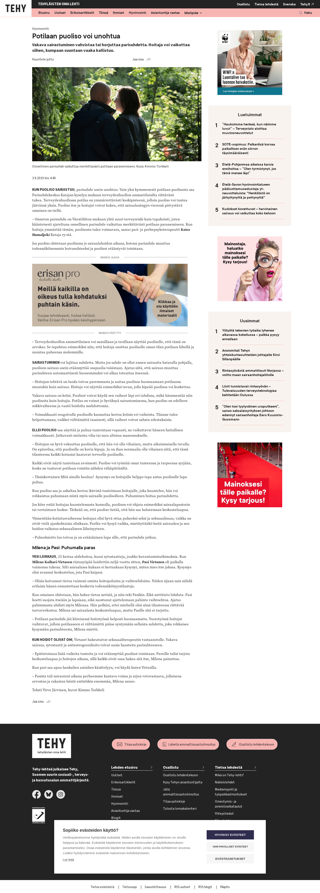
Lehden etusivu (124, 767)
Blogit (116, 818)
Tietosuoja (129, 887)
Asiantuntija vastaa (165, 13)
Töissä (103, 13)
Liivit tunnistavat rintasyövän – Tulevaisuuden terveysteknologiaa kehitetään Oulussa (249, 390)
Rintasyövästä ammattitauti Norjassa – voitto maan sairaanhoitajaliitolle (253, 372)
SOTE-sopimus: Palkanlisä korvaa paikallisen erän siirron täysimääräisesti (248, 148)
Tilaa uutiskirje (135, 744)
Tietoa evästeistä (102, 887)
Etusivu (44, 13)
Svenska (289, 4)
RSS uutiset (182, 887)
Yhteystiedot (224, 813)
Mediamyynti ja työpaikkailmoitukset (231, 792)
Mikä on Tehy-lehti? (229, 775)
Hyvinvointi (137, 13)
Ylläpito (225, 887)
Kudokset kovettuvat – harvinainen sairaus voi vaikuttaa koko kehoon (249, 211)
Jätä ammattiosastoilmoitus (181, 792)
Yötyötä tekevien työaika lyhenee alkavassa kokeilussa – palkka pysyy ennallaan (250, 334)
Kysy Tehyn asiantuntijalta (182, 782)
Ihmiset (118, 13)
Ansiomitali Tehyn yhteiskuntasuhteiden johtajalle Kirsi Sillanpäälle (251, 354)
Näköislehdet (225, 782)
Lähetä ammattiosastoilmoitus (191, 744)
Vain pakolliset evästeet (231, 847)
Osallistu (243, 4)
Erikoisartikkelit (82, 13)
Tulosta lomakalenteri (179, 808)
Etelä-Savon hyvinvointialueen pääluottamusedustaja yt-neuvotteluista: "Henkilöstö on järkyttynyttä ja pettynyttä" (246, 191)
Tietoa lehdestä (266, 4)
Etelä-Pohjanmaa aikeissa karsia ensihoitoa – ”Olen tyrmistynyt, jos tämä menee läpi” (249, 168)
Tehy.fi (305, 4)
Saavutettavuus (156, 887)
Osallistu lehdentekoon (256, 744)
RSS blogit (205, 887)
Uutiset (60, 13)
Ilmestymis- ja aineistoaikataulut (228, 804)
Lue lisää (68, 859)
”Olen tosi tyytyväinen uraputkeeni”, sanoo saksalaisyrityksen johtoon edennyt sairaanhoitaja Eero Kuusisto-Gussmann (252, 413)
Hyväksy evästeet (231, 835)
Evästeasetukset (231, 858)
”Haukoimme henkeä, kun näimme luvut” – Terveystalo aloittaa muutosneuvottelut (249, 128)
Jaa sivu (138, 59)
